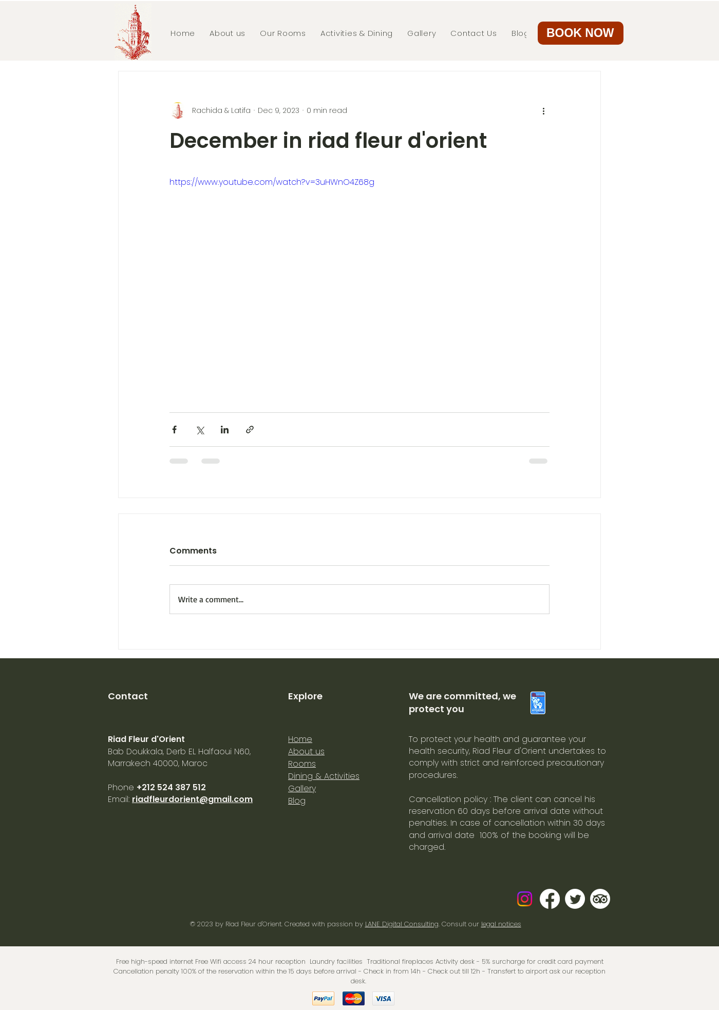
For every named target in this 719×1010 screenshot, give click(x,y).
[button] (580, 33)
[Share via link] (250, 429)
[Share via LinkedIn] (225, 429)
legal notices (501, 924)
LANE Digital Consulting (402, 924)
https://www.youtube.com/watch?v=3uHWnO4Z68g (271, 182)
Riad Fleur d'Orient (253, 924)
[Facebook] (550, 899)
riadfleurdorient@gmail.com (192, 799)
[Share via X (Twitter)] (199, 429)
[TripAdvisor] (600, 899)
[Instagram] (525, 899)
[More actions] (543, 110)
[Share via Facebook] (174, 429)
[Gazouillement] (575, 899)
